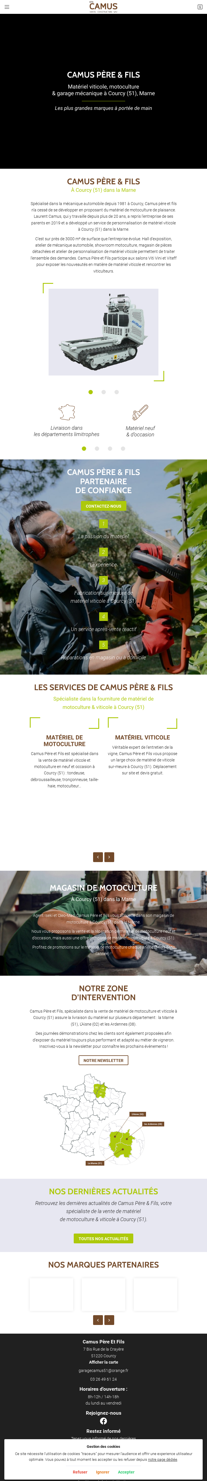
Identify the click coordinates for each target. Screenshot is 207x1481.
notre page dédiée (162, 1459)
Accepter (126, 1472)
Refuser (80, 1472)
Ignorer (102, 1472)
